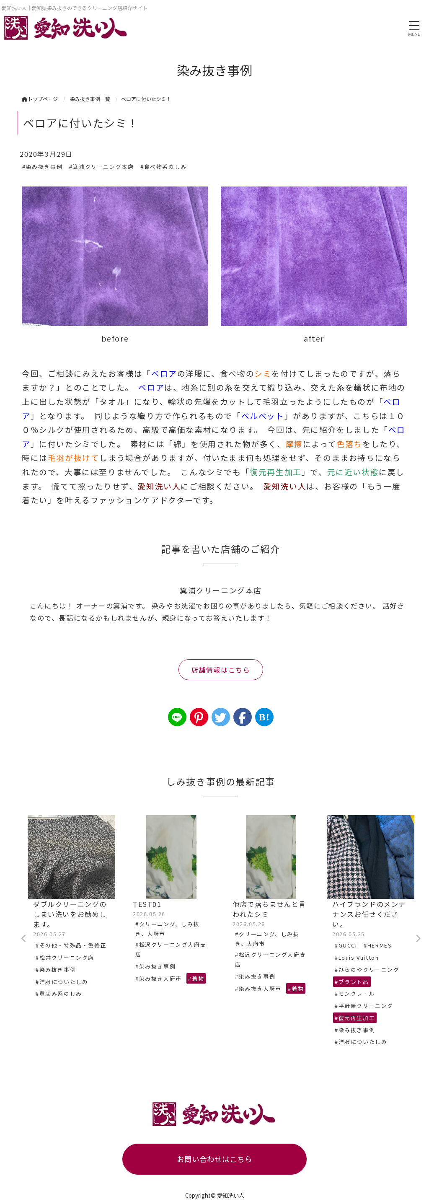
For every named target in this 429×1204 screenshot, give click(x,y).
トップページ (40, 98)
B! (264, 717)
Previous (24, 939)
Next (417, 939)
